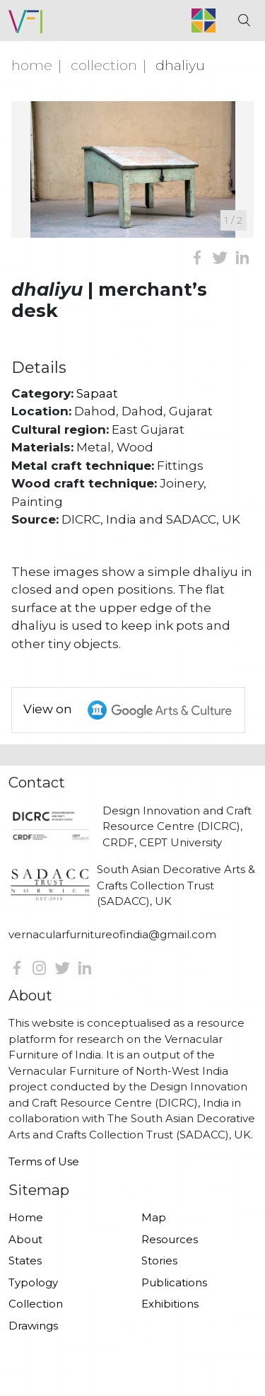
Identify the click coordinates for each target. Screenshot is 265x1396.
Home (31, 65)
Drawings (33, 1325)
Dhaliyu (180, 65)
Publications (174, 1282)
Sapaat (97, 393)
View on (134, 710)
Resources (169, 1239)
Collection (104, 65)
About (25, 1239)
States (25, 1260)
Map (153, 1217)
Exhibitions (170, 1303)
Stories (159, 1260)
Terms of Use (43, 1161)
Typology (33, 1282)
